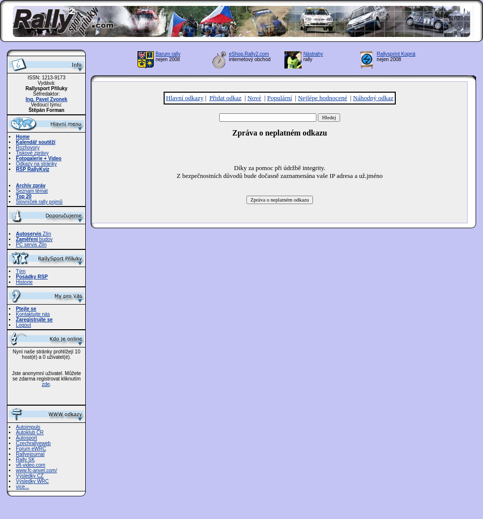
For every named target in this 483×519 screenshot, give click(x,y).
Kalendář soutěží (35, 142)
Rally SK (25, 459)
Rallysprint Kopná (396, 54)
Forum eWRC (31, 448)
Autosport (26, 438)
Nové (254, 98)
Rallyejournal (30, 454)
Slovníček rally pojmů (39, 202)
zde (46, 384)
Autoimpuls (28, 427)
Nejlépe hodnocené (322, 98)
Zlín (33, 234)
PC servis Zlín (31, 244)
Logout (23, 325)
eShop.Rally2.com (249, 54)
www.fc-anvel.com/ (36, 470)
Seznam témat (31, 191)
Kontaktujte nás (33, 314)
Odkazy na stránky (36, 164)
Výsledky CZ (29, 476)
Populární (279, 98)
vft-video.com (30, 465)
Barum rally (168, 54)
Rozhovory (27, 147)
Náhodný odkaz (373, 98)
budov (34, 239)
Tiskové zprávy (32, 153)
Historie (24, 282)
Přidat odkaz (225, 98)
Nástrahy (313, 54)
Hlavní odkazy (185, 98)
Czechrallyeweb (33, 443)
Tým (20, 271)
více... (22, 486)
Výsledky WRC (32, 481)
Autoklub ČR (29, 432)
